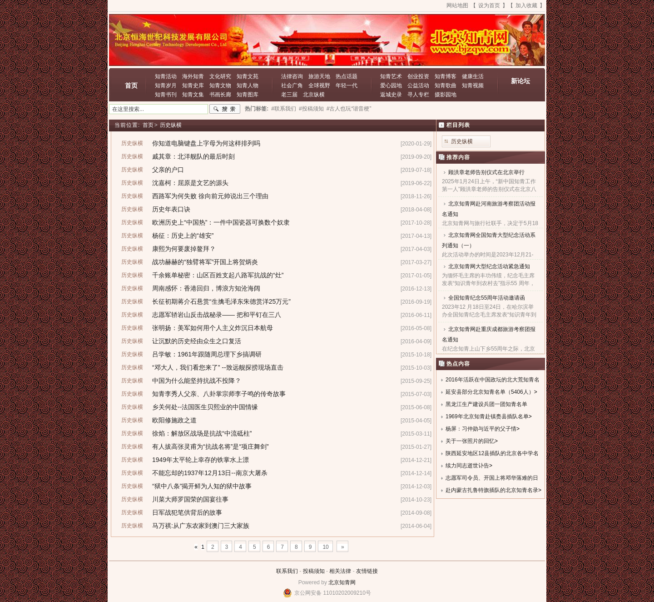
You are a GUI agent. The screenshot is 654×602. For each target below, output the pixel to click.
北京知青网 (342, 582)
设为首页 (489, 5)
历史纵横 (171, 125)
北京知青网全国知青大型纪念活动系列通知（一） (488, 240)
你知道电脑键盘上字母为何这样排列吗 (206, 143)
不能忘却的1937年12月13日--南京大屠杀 (210, 473)
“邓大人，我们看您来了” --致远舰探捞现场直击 (217, 367)
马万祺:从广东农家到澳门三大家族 (200, 525)
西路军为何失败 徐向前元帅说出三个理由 (210, 196)
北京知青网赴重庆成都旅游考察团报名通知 (488, 334)
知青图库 (247, 94)
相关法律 (340, 571)
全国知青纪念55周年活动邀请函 (486, 298)
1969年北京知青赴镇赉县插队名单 (487, 416)
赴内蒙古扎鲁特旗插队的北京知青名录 (492, 490)
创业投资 (418, 76)
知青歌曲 (445, 85)
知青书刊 (166, 94)
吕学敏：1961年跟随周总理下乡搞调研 (207, 354)
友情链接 (367, 571)
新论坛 (520, 81)
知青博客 (445, 76)
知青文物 (220, 85)
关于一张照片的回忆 (470, 441)
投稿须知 (314, 571)
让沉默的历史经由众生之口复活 (196, 341)
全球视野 (319, 85)
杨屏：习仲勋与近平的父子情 (481, 429)
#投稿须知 (311, 108)
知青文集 (193, 94)
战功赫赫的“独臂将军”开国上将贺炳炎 (205, 262)
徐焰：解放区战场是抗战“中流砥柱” (202, 433)
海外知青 (193, 76)
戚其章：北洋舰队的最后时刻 (193, 156)
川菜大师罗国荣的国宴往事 (190, 499)
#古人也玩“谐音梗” (349, 108)
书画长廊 (220, 94)
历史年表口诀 (171, 209)
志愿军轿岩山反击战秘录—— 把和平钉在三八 (216, 314)
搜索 (224, 109)
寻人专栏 (418, 94)
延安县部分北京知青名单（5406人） (490, 392)
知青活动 (166, 76)
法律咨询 (292, 76)
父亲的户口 (168, 169)
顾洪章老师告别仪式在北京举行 (486, 172)
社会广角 (292, 85)
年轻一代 (346, 85)
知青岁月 (166, 85)
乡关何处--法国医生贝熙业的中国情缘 (205, 407)
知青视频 (473, 85)
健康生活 (473, 76)
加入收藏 (526, 5)
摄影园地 (445, 94)
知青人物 (247, 85)
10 (325, 547)
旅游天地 (319, 76)
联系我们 (287, 571)
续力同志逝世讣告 (467, 465)
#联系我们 (283, 108)
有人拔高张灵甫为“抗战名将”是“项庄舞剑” (210, 446)
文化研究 (220, 76)
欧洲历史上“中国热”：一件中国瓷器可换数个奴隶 (221, 222)
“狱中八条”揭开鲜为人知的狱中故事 (202, 486)
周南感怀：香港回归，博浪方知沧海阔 (206, 288)
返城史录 (391, 94)
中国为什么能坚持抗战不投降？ (196, 380)
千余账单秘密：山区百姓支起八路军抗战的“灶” (217, 275)
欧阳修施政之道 (174, 420)
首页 (131, 85)
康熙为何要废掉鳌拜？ (184, 248)
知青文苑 (247, 76)
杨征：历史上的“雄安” (182, 235)
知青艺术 (391, 76)
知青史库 (193, 85)
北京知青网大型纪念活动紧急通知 (489, 266)
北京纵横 (314, 94)
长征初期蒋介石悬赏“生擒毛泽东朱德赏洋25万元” (221, 301)
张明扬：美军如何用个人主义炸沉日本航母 (212, 327)
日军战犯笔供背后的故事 (187, 512)
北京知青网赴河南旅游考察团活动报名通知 (488, 209)
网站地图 (457, 5)
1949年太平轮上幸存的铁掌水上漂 (200, 459)
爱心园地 (391, 85)
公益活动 (418, 85)
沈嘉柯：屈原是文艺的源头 (190, 182)
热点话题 (346, 76)
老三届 (289, 94)
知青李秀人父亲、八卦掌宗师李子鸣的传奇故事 (219, 393)
